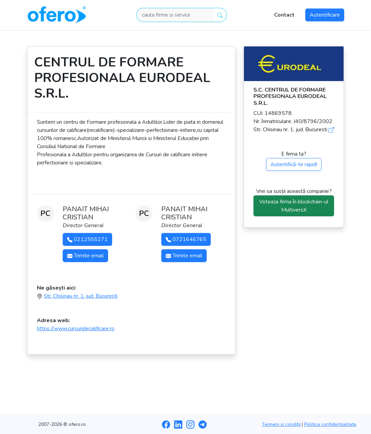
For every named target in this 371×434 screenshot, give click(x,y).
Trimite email (85, 255)
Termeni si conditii (281, 424)
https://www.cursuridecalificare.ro (76, 328)
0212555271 (87, 239)
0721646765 (186, 239)
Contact (284, 15)
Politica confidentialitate (330, 424)
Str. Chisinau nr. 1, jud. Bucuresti (81, 296)
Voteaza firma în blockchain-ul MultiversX (293, 206)
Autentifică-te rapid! (293, 164)
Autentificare (325, 15)
